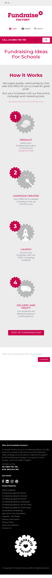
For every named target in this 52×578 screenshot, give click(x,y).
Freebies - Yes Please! (11, 516)
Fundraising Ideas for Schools (14, 496)
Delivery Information (11, 519)
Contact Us (6, 528)
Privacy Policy (8, 522)
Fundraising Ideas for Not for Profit (16, 505)
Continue (44, 359)
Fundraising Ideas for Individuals (16, 502)
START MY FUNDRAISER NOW (26, 332)
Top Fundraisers (9, 490)
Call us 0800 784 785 (14, 40)
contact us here (26, 150)
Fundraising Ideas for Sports (14, 493)
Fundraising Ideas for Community (16, 507)
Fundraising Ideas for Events (14, 499)
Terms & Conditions (10, 525)
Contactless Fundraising (12, 510)
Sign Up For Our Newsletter (14, 513)
